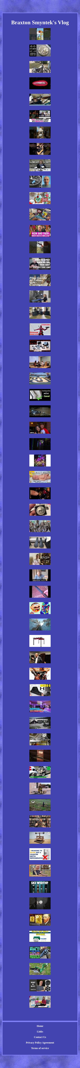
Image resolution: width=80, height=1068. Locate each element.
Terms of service (40, 1048)
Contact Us (40, 1037)
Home (40, 1026)
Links (40, 1031)
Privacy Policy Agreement (40, 1042)
